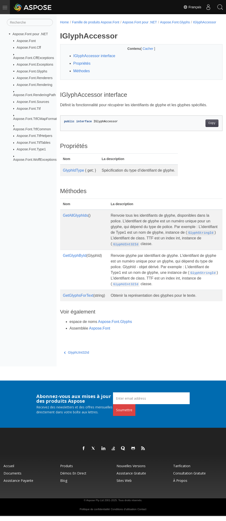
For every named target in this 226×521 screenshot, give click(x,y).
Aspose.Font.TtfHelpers (34, 136)
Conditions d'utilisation (123, 514)
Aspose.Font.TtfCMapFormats (36, 119)
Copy (200, 128)
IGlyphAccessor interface (94, 61)
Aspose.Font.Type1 (31, 149)
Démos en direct (73, 478)
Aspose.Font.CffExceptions (33, 57)
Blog (63, 485)
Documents (12, 478)
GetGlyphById (75, 260)
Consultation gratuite (189, 478)
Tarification (181, 471)
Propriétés (82, 68)
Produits (66, 471)
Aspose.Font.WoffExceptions (35, 159)
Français (192, 7)
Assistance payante (18, 485)
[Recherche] (30, 22)
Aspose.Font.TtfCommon (32, 129)
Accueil (9, 471)
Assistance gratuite (131, 478)
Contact (141, 514)
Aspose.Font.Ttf (29, 108)
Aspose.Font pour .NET (30, 34)
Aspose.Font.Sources (33, 102)
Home (64, 22)
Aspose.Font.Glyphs (32, 71)
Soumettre (124, 415)
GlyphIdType (73, 175)
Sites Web (124, 485)
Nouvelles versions (131, 471)
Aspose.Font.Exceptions (35, 64)
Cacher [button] (142, 53)
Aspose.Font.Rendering (34, 85)
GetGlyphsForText (78, 300)
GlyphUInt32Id (76, 357)
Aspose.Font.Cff (29, 47)
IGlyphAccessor (74, 27)
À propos (180, 485)
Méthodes (81, 76)
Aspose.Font (26, 40)
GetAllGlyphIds (75, 220)
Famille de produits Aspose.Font (95, 22)
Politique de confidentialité (95, 514)
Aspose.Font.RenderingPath (34, 95)
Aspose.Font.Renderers (35, 78)
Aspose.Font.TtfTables (33, 142)
